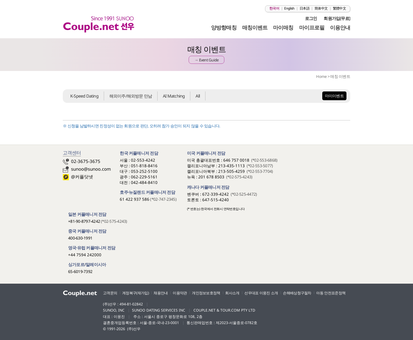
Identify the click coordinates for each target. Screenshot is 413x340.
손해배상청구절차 (297, 292)
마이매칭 (283, 27)
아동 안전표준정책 (330, 292)
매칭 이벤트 (340, 76)
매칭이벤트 (254, 27)
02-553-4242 (143, 160)
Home (321, 76)
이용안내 (340, 27)
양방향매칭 (223, 27)
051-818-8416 (144, 165)
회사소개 (232, 292)
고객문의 (110, 292)
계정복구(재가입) (135, 292)
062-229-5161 (144, 176)
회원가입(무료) (337, 18)
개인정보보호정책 (206, 292)
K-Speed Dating (84, 96)
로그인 (311, 18)
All (198, 96)
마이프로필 (311, 27)
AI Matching (174, 96)
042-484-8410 (144, 182)
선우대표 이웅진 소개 (261, 292)
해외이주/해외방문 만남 (130, 96)
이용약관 (180, 292)
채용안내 (161, 292)
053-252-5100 (144, 171)
